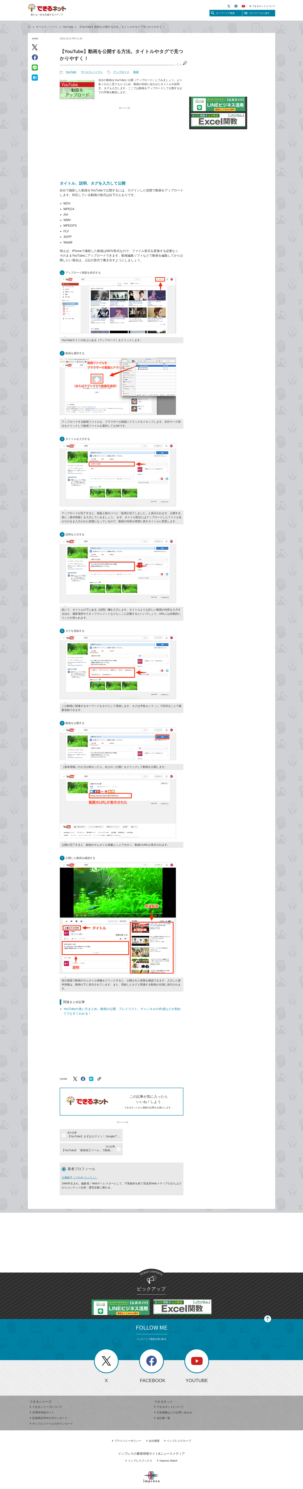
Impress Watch (167, 1446)
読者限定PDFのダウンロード (48, 1404)
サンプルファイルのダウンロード (51, 1409)
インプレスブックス (138, 1446)
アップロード (121, 72)
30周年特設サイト (42, 1398)
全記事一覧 (162, 1404)
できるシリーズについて (46, 1392)
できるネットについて (262, 6)
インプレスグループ (177, 1426)
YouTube (68, 26)
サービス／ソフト (47, 26)
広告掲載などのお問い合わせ (173, 1398)
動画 (136, 72)
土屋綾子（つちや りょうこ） (80, 1163)
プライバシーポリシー (126, 1426)
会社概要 (153, 1426)
